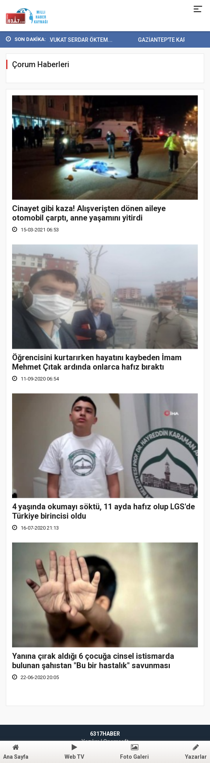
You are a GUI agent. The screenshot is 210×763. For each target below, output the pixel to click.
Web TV (74, 752)
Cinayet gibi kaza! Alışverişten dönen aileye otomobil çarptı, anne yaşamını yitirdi (89, 213)
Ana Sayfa (15, 752)
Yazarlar (196, 752)
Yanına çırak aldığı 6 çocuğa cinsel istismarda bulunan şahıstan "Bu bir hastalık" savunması (93, 660)
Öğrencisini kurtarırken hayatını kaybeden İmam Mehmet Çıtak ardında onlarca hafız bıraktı (97, 362)
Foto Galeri (134, 752)
